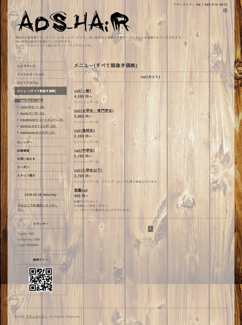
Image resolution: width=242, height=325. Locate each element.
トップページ (26, 66)
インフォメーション (31, 74)
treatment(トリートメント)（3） (42, 119)
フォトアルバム (28, 83)
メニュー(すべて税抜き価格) (36, 91)
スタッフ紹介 (26, 175)
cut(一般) (82, 90)
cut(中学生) (84, 150)
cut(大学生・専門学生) (94, 110)
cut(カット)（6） (31, 100)
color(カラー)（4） (33, 107)
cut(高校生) (84, 130)
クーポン (23, 167)
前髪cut (81, 189)
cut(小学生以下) (88, 170)
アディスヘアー (36, 316)
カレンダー (24, 142)
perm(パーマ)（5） (33, 113)
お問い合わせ (26, 159)
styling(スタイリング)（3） (38, 126)
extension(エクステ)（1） (38, 132)
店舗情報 (23, 150)
